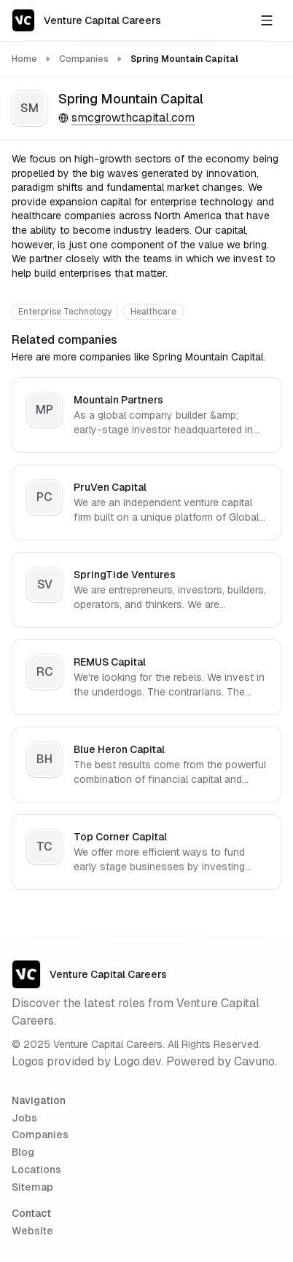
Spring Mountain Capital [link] (184, 59)
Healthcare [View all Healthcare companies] (153, 312)
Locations (36, 1169)
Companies (84, 59)
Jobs (24, 1117)
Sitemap (32, 1187)
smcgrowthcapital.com (126, 117)
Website (32, 1230)
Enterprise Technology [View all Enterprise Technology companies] (65, 312)
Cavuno (254, 1061)
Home (24, 59)
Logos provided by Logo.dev (86, 1061)
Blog (23, 1152)
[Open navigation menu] (266, 20)
